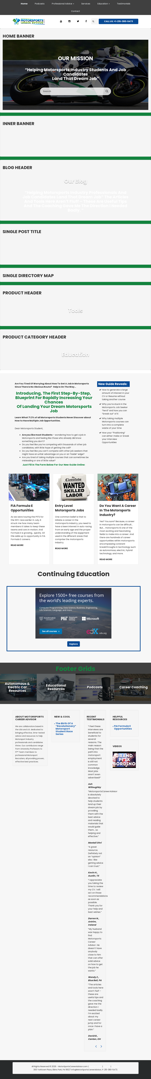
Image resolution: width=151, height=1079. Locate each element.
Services (85, 3)
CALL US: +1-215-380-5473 (118, 21)
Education (103, 3)
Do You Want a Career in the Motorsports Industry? (118, 510)
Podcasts (39, 3)
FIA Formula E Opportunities (22, 508)
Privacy (106, 1066)
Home (24, 3)
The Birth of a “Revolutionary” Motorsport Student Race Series (66, 729)
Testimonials (123, 3)
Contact (75, 11)
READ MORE (17, 545)
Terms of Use (95, 1066)
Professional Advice (63, 3)
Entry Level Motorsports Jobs (69, 508)
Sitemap (116, 1066)
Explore (73, 644)
